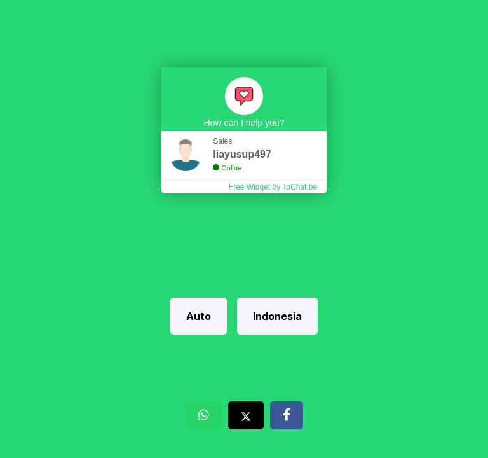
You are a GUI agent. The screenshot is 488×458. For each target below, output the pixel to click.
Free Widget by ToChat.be (273, 187)
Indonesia (277, 316)
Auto (198, 316)
